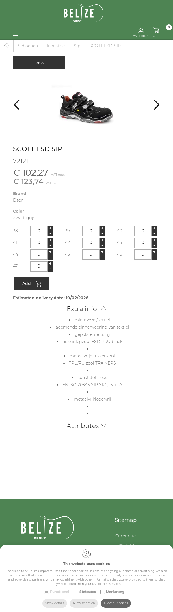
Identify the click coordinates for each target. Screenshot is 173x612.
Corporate (125, 536)
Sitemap (126, 520)
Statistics (87, 592)
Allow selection (84, 603)
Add (31, 284)
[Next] (157, 104)
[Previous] (17, 104)
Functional (59, 592)
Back (39, 62)
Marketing (115, 592)
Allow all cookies (116, 603)
